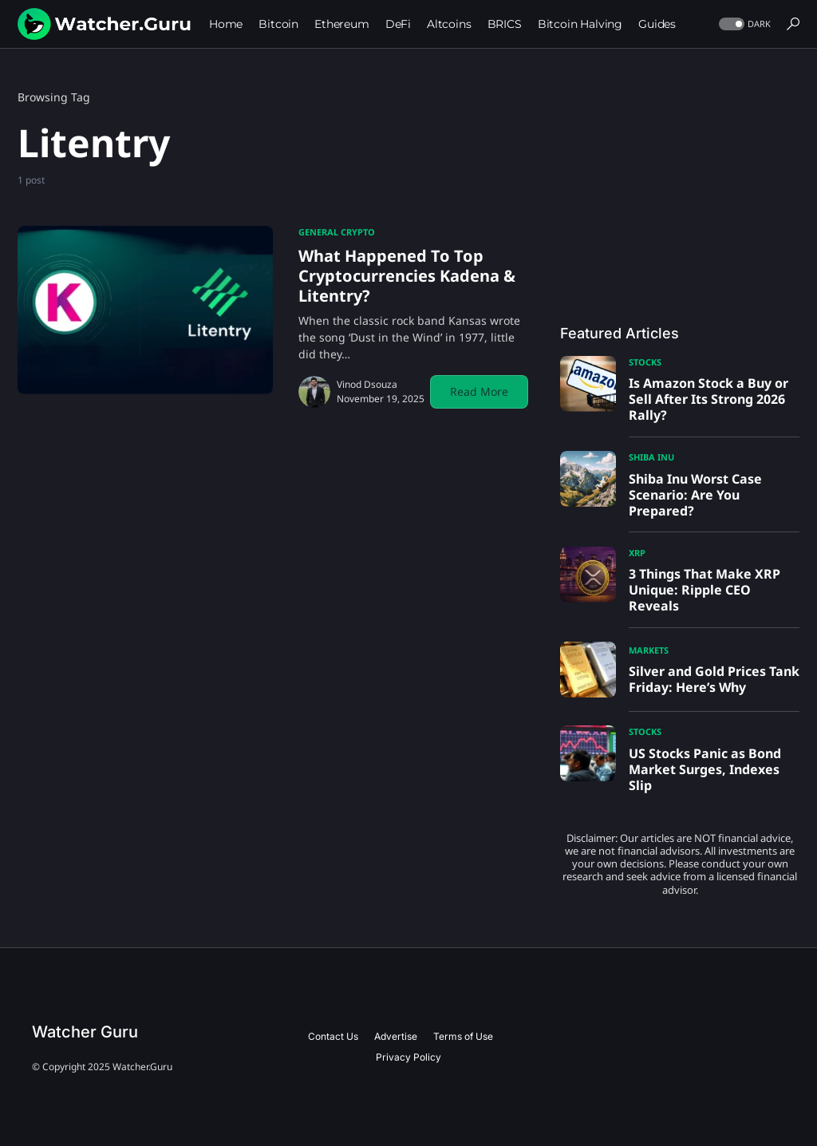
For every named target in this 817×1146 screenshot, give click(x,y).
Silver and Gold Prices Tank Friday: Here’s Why (714, 679)
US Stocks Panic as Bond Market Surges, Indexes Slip (705, 769)
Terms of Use (463, 1036)
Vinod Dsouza (367, 384)
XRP (637, 553)
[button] (743, 24)
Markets (649, 650)
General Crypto (336, 232)
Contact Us (333, 1036)
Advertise (395, 1036)
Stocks (645, 362)
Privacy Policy (408, 1057)
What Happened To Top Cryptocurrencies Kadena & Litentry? (406, 276)
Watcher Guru (85, 1031)
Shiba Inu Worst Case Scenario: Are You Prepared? (695, 495)
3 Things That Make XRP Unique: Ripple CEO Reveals (704, 590)
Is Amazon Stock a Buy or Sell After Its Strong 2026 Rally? (708, 399)
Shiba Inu (651, 457)
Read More (479, 391)
